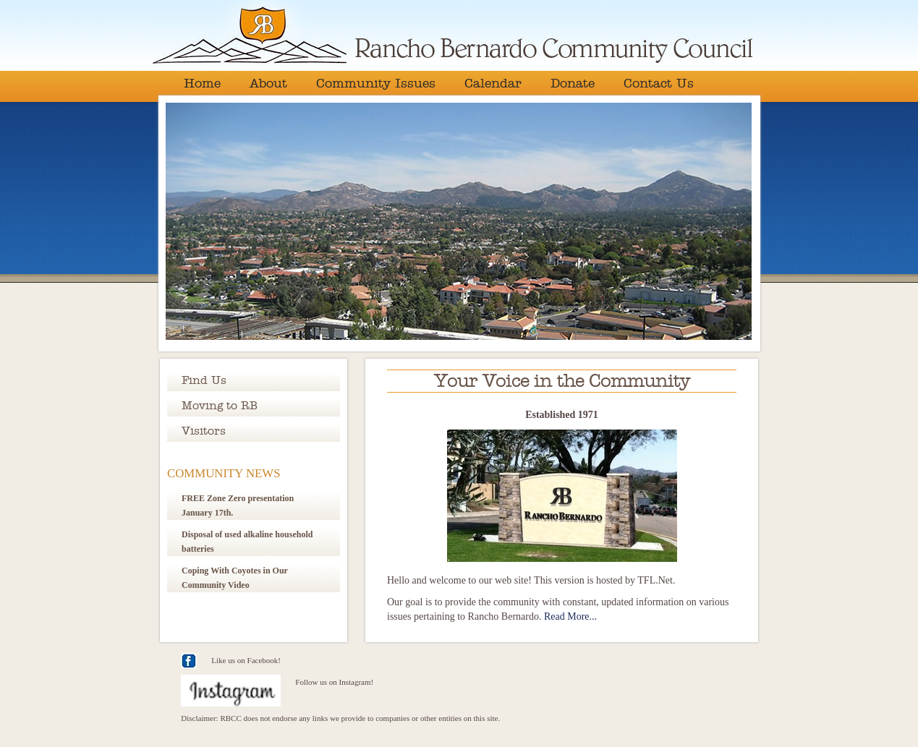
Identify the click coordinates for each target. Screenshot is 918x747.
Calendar (493, 83)
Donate (573, 83)
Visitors (204, 431)
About (268, 83)
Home (202, 83)
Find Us (204, 380)
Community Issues (375, 83)
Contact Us (659, 83)
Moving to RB (220, 405)
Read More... (570, 616)
